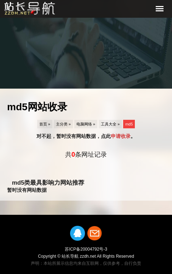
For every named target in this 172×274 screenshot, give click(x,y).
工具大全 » (110, 124)
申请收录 (121, 136)
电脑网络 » (85, 124)
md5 (129, 124)
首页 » (44, 124)
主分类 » (63, 124)
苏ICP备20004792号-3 (86, 249)
